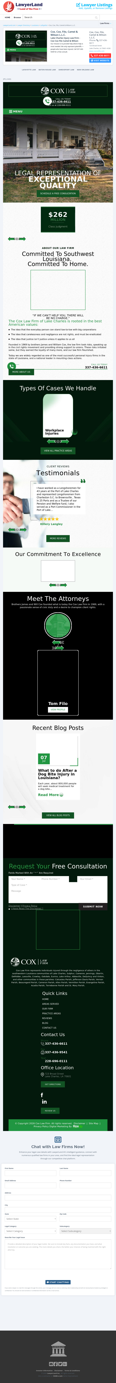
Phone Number (66, 1180)
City (6, 1205)
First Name (9, 1168)
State (7, 1214)
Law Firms (105, 23)
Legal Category (10, 1226)
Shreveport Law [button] (66, 70)
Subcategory (65, 1226)
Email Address (10, 1180)
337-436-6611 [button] (100, 55)
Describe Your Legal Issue (15, 1237)
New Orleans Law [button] (85, 70)
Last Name (64, 1168)
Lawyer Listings (94, 5)
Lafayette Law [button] (29, 70)
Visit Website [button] (100, 60)
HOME (7, 17)
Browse (17, 17)
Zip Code (63, 1214)
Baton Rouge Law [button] (47, 70)
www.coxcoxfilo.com (96, 51)
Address (8, 1193)
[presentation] (58, 1274)
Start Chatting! (58, 1282)
